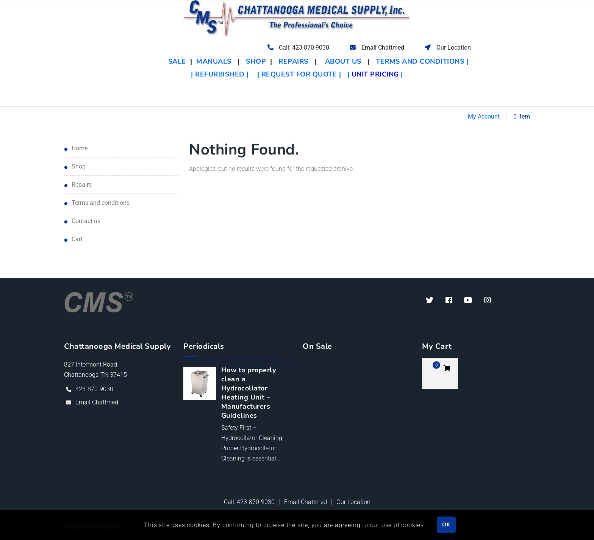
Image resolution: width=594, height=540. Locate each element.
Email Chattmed (96, 402)
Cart (77, 239)
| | (375, 74)
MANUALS (213, 61)
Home (80, 148)
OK (446, 524)
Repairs (82, 184)
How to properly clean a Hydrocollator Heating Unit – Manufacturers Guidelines (248, 392)
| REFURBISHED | (220, 74)
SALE (178, 61)
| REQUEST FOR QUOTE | (299, 74)
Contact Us (86, 221)
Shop (79, 166)
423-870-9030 (94, 389)
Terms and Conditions (101, 202)
